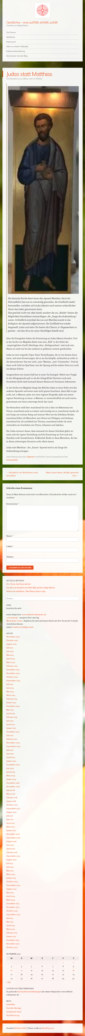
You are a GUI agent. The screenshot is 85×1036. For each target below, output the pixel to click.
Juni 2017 (9, 819)
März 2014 (10, 900)
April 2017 (10, 823)
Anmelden (10, 1004)
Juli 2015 (9, 863)
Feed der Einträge (13, 1008)
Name (9, 536)
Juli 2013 (9, 918)
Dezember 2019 (12, 764)
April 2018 (10, 790)
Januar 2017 (11, 830)
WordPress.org (12, 1015)
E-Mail (9, 546)
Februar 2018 (11, 797)
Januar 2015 (11, 878)
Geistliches (10, 37)
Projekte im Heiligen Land (22, 627)
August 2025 (11, 644)
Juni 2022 (10, 720)
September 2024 (13, 680)
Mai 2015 (9, 870)
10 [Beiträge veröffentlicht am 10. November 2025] (11, 970)
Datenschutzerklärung (15, 51)
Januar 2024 (11, 702)
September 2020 (13, 746)
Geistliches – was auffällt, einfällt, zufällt (32, 22)
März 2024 (10, 695)
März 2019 (10, 775)
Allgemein (30, 457)
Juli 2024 (9, 684)
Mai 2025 (10, 655)
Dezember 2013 (12, 903)
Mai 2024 (10, 691)
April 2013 (10, 925)
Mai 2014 (9, 892)
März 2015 (10, 874)
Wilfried (39, 79)
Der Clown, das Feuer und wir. (18, 584)
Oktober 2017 (12, 805)
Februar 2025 (11, 666)
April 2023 (10, 713)
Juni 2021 (9, 735)
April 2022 (10, 724)
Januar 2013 (11, 936)
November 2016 (13, 834)
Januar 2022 (11, 728)
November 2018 (13, 786)
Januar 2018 (11, 801)
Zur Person (11, 32)
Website (9, 556)
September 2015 (13, 856)
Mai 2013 (9, 921)
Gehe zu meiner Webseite (17, 46)
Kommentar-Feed (13, 1011)
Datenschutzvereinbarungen (29, 991)
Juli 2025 (9, 647)
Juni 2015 (9, 867)
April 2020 (10, 757)
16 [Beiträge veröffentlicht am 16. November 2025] (73, 970)
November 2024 (13, 673)
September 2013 (13, 914)
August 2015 (11, 859)
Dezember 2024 (12, 669)
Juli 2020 (9, 750)
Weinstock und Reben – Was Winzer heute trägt (26, 591)
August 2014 (11, 889)
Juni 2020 (10, 753)
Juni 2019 (10, 768)
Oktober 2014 (12, 881)
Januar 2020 (11, 761)
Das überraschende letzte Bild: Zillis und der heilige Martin (30, 587)
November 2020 (13, 742)
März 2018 (10, 794)
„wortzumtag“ (12, 617)
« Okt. (8, 982)
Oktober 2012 (12, 947)
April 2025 (10, 658)
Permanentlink (12, 460)
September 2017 (13, 808)
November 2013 (12, 907)
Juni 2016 (10, 845)
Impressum (11, 42)
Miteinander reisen (14, 620)
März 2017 (10, 826)
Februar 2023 (11, 717)
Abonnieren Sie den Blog (17, 56)
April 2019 (10, 772)
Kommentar (12, 503)
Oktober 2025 (12, 640)
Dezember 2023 (12, 706)
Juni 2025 (10, 651)
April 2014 (10, 896)
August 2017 (11, 812)
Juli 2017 (9, 815)
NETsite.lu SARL (20, 1028)
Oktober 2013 (12, 911)
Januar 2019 (11, 779)
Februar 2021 (11, 739)
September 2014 (13, 885)
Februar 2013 (11, 932)
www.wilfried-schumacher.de (34, 614)
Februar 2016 (11, 852)
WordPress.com (48, 1028)
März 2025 (10, 662)
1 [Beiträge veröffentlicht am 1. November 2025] (63, 962)
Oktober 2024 (12, 677)
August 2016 (11, 841)
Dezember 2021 (12, 731)
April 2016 (10, 848)
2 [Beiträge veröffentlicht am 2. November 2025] (73, 962)
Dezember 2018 (12, 783)
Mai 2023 (9, 710)
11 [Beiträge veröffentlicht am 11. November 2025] (21, 970)
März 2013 (10, 929)
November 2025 (13, 636)
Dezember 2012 (12, 940)
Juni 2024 (10, 688)
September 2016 (13, 837)
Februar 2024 (11, 699)
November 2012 (12, 943)
